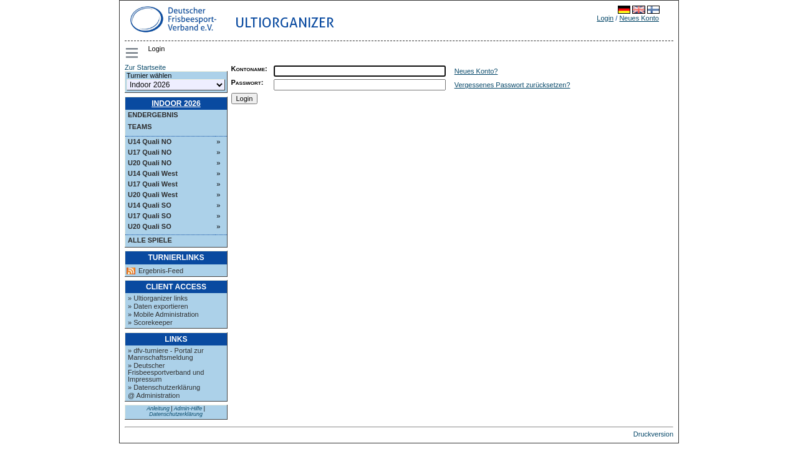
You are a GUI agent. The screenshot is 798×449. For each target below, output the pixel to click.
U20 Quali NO (149, 163)
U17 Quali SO (149, 216)
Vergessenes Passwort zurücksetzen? (512, 85)
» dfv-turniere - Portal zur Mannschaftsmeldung (166, 354)
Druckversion (653, 434)
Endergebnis (153, 114)
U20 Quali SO (149, 226)
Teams (140, 126)
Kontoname (248, 68)
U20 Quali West (153, 194)
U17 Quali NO (149, 152)
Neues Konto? (476, 71)
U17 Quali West (153, 184)
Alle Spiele (150, 240)
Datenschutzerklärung (176, 414)
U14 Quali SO (149, 205)
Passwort (246, 82)
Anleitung (158, 408)
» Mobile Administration (163, 314)
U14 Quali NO (149, 141)
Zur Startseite (145, 67)
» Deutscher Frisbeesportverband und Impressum (166, 372)
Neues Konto (639, 18)
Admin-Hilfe (188, 408)
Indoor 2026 (176, 103)
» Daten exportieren (158, 306)
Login (605, 18)
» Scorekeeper (150, 322)
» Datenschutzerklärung (164, 387)
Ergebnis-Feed (160, 271)
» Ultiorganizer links (158, 298)
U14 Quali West (153, 173)
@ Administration (154, 395)
